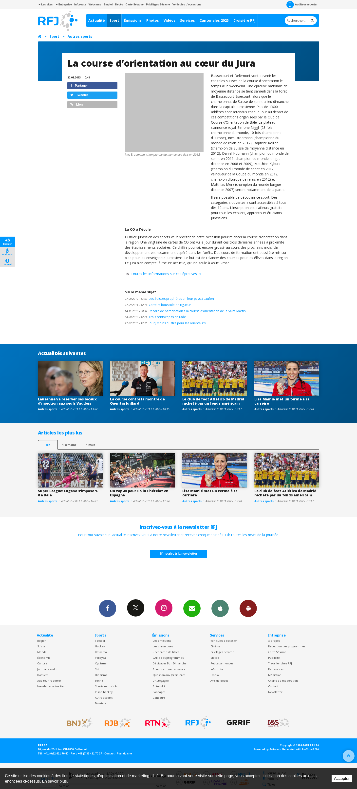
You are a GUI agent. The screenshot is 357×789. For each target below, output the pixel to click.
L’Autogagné (161, 680)
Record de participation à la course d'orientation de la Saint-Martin (185, 311)
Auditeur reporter (49, 680)
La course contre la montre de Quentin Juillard (137, 401)
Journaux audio (47, 669)
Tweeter (79, 95)
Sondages (159, 692)
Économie (44, 657)
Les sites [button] (45, 4)
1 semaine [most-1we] (69, 445)
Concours (159, 697)
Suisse (41, 646)
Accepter (342, 778)
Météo (214, 657)
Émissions (133, 20)
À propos (274, 640)
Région (41, 640)
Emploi (108, 4)
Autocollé (159, 686)
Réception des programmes (286, 646)
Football (100, 640)
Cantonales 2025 (214, 20)
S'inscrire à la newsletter (178, 553)
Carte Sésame (135, 4)
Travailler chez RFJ (280, 663)
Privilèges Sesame (222, 652)
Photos (152, 20)
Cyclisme (101, 663)
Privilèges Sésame (158, 4)
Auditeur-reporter (301, 4)
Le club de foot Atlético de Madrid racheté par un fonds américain (213, 401)
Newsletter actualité (50, 686)
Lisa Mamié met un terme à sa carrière (282, 401)
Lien (76, 104)
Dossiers (42, 674)
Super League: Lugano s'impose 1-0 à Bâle (68, 492)
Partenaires (275, 669)
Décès (119, 4)
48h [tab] (47, 445)
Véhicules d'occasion (224, 640)
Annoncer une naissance (169, 669)
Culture (42, 663)
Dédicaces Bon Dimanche (170, 663)
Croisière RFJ (244, 20)
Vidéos (169, 20)
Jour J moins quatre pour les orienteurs (165, 323)
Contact (273, 686)
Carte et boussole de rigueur (158, 305)
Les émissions (162, 640)
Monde (42, 652)
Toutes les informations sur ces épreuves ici (166, 273)
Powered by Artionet (267, 749)
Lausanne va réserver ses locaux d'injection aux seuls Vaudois (67, 401)
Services (187, 20)
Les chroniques (163, 646)
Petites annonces (221, 663)
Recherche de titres (166, 652)
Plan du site (124, 753)
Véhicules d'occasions (186, 4)
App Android (248, 608)
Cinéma (215, 646)
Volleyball (101, 657)
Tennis (99, 680)
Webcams (95, 4)
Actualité (96, 20)
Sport (114, 20)
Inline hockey (104, 692)
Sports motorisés (106, 686)
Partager (79, 85)
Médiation (275, 674)
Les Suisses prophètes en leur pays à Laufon (169, 299)
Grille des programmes (168, 657)
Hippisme (101, 674)
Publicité (274, 657)
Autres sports (80, 36)
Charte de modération (283, 680)
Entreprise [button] (64, 4)
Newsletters (192, 608)
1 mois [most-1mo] (90, 445)
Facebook (107, 608)
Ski (97, 669)
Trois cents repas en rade (155, 317)
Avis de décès (219, 680)
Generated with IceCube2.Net (300, 749)
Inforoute (80, 4)
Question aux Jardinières (169, 674)
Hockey (100, 646)
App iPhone (220, 608)
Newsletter (275, 692)
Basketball (101, 652)
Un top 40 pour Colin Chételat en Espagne (139, 492)
